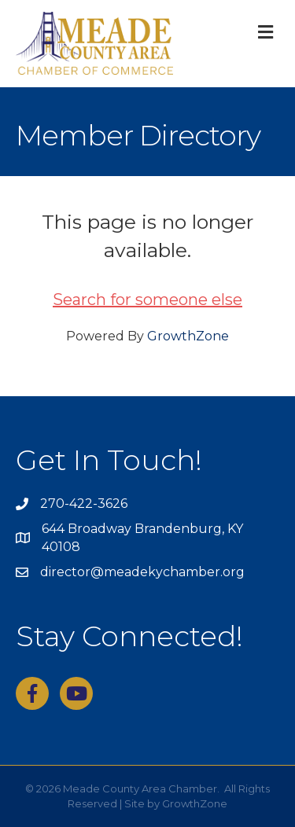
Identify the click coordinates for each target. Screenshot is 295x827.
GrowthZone (188, 336)
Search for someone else (147, 299)
